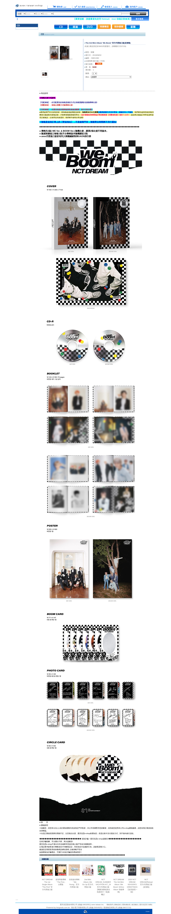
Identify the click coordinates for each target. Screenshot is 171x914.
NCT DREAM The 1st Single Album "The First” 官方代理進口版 (47, 885)
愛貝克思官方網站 (145, 905)
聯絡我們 (110, 905)
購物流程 (117, 905)
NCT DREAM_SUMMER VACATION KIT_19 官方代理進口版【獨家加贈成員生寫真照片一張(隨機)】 (103, 887)
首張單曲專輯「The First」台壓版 (60, 882)
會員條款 (134, 905)
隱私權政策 (126, 905)
